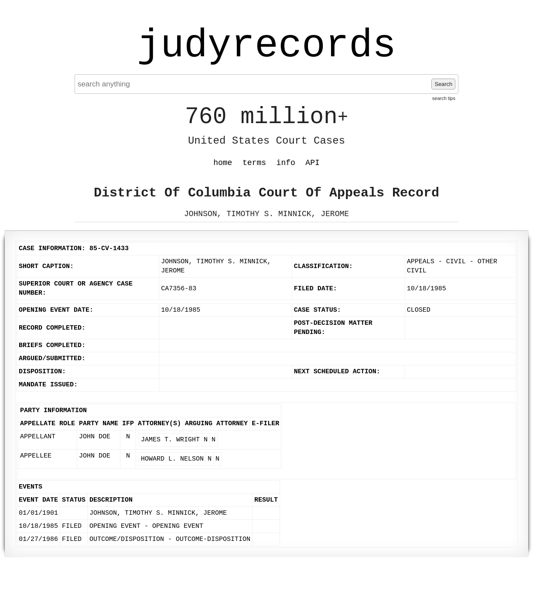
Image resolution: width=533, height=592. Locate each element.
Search (443, 84)
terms (254, 162)
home (222, 162)
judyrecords (266, 45)
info (286, 162)
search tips (443, 98)
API (312, 162)
